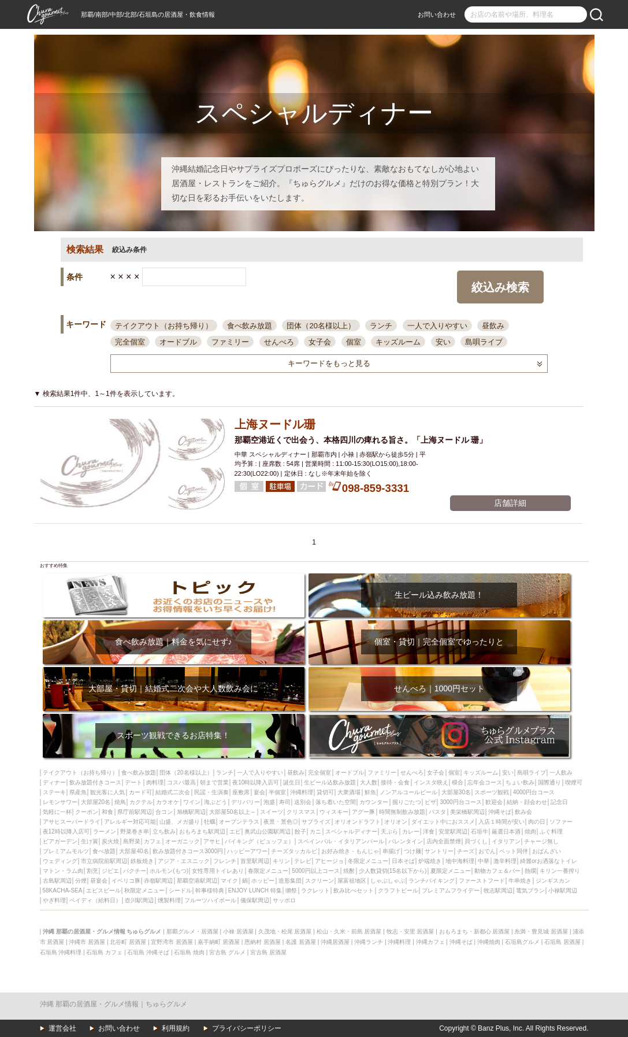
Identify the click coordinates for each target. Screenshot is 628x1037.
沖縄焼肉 (488, 942)
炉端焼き (429, 861)
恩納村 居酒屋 (262, 942)
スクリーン (319, 880)
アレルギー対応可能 (130, 822)
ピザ (430, 802)
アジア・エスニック (184, 861)
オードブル (178, 342)
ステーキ (54, 792)
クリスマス (301, 812)
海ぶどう (215, 802)
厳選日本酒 (506, 831)
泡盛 (269, 802)
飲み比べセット (353, 890)
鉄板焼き (142, 861)
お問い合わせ (437, 14)
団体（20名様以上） (321, 325)
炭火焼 (110, 841)
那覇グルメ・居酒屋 (192, 931)
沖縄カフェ (430, 942)
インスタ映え (431, 782)
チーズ (465, 851)
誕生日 (291, 782)
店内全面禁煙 (443, 841)
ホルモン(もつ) (169, 871)
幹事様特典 (209, 890)
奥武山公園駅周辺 (267, 831)
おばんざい (546, 851)
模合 (457, 782)
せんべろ (279, 342)
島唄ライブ (484, 342)
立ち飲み (164, 831)
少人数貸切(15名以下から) (393, 871)
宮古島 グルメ (227, 952)
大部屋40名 (133, 851)
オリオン (395, 822)
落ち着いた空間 (335, 802)
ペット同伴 (513, 851)
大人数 (368, 782)
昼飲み (493, 325)
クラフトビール (398, 890)
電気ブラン (530, 890)
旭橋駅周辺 (191, 812)
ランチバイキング (431, 880)
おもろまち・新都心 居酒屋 (474, 931)
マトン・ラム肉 (63, 871)
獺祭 (291, 890)
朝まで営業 (214, 782)
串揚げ (391, 851)
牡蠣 (209, 822)
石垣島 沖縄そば (148, 952)
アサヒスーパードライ (72, 822)
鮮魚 (370, 792)
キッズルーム (398, 342)
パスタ (437, 812)
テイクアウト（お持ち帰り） (164, 325)
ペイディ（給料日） (95, 900)
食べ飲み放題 (249, 325)
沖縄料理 (301, 792)
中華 (483, 861)
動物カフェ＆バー (497, 871)
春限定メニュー (268, 871)
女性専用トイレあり (218, 871)
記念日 (559, 802)
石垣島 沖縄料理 (61, 952)
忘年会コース (484, 782)
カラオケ (167, 802)
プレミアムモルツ (66, 851)
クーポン (86, 812)
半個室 (277, 792)
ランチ (381, 325)
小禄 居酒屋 (238, 931)
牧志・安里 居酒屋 (410, 931)
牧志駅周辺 (498, 890)
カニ (315, 831)
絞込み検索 (500, 287)
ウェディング (60, 861)
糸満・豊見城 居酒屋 (541, 931)
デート (133, 782)
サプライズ (316, 822)
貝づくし (476, 841)
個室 (353, 342)
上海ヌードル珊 (275, 424)
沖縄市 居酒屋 (87, 942)
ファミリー (230, 342)
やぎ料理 (54, 900)
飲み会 (523, 812)
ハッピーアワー (247, 851)
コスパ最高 (181, 782)
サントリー (439, 851)
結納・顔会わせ (527, 802)
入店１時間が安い (501, 822)
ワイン (191, 802)
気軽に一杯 (57, 812)
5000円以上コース (315, 871)
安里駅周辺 (453, 831)
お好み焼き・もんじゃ (350, 851)
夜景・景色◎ (280, 822)
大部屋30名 (456, 792)
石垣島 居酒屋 (562, 942)
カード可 (140, 792)
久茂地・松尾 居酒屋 (285, 931)
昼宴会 (98, 880)
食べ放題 (104, 851)
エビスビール (103, 890)
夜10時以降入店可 (255, 782)
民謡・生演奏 (211, 792)
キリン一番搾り (560, 871)
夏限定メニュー (450, 871)
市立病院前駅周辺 (104, 861)
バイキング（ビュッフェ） (259, 841)
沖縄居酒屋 (335, 942)
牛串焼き (520, 880)
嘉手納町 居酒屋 (219, 942)
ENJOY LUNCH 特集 (255, 890)
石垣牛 (479, 831)
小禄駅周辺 (562, 890)
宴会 (259, 792)
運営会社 (62, 1028)
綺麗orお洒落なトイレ (548, 861)
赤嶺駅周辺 (158, 880)
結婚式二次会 (172, 792)
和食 (107, 812)
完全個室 (130, 342)
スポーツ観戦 (491, 792)
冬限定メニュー (368, 861)
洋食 (428, 831)
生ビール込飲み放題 (330, 782)
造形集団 (290, 880)
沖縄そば (499, 812)
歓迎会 (494, 802)
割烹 (92, 871)
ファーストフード (482, 880)
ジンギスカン (553, 880)
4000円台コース (534, 792)
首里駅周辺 (254, 861)
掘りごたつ (406, 802)
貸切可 (325, 792)
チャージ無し (541, 841)
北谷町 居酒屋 (128, 942)
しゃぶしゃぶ (387, 880)
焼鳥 (120, 802)
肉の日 (536, 822)
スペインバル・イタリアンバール (341, 841)
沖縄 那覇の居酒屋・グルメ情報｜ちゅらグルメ (113, 1004)
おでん (487, 851)
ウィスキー (333, 812)
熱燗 (530, 871)
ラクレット (315, 890)
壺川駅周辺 (139, 900)
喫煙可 (573, 782)
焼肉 (530, 831)
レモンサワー (60, 802)
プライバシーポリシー (246, 1028)
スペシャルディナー (351, 831)
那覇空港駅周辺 (197, 880)
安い (443, 342)
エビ (235, 831)
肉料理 (154, 782)
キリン (281, 861)
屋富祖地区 (351, 880)
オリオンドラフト (358, 822)
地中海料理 (459, 861)
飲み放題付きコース (95, 782)
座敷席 (241, 792)
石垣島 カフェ (104, 952)
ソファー (561, 822)
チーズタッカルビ (294, 851)
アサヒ (212, 841)
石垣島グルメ (522, 942)
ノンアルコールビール (408, 792)
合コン (164, 812)
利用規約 (175, 1028)
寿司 (285, 802)
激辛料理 (504, 861)
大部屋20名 (95, 802)
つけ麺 (412, 851)
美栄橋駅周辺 (467, 812)
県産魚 (78, 792)
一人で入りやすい (437, 325)
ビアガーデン (60, 841)
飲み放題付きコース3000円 (188, 851)
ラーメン (104, 831)
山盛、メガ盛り (179, 822)
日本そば (403, 861)
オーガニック (182, 841)
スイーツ (271, 812)
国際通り (549, 782)
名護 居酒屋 (300, 942)
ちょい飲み (520, 782)
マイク (229, 880)
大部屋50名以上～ (232, 812)
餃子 (300, 831)
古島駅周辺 (57, 880)
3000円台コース (460, 802)
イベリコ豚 (126, 880)
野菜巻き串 (134, 831)
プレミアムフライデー (451, 890)
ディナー (54, 782)
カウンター (373, 802)
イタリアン (506, 841)
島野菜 (131, 841)
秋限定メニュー (144, 890)
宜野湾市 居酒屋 (172, 942)
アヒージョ (329, 861)
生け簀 (89, 841)
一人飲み (561, 772)
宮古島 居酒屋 (268, 952)
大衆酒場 (349, 792)
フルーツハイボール (210, 900)
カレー (410, 831)
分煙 (81, 880)
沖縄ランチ (368, 942)
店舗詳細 (510, 503)
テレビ (302, 861)
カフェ (152, 841)
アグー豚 (363, 812)
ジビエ (110, 871)
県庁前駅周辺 (134, 812)
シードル (180, 890)
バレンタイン (405, 841)
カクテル (141, 802)
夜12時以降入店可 (66, 831)
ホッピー (262, 880)
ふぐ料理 (551, 831)
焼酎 (349, 871)
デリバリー (245, 802)
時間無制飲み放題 (402, 812)
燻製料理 (169, 900)
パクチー (134, 871)
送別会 (302, 802)
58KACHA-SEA (63, 890)
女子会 (320, 342)
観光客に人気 (107, 792)
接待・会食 (395, 782)
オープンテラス (239, 822)
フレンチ (224, 861)
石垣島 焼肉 (189, 952)
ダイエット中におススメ (443, 822)
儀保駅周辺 (254, 900)
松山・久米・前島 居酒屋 (349, 931)
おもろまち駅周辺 (202, 831)
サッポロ (284, 900)
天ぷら (389, 831)
